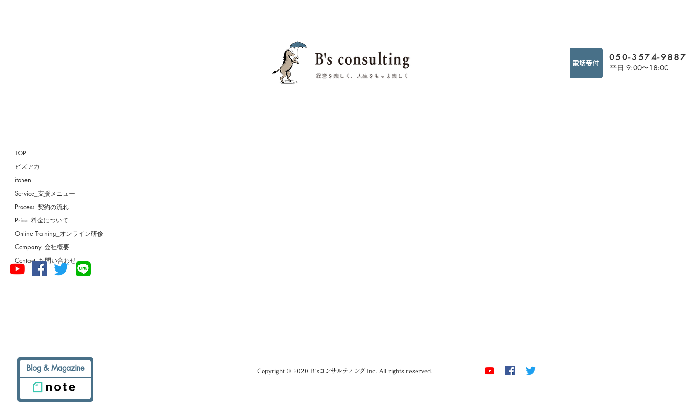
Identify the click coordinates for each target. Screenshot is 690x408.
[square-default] (83, 268)
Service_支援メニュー (45, 193)
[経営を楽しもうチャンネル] (17, 268)
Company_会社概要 (42, 247)
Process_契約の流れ (42, 206)
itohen (23, 180)
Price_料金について (41, 220)
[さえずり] (61, 268)
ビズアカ (27, 166)
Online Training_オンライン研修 (59, 233)
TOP (20, 153)
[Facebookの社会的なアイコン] (39, 268)
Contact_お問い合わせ (45, 260)
